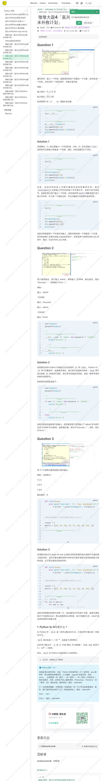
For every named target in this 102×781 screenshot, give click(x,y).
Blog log (7, 114)
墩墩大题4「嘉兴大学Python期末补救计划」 (15, 57)
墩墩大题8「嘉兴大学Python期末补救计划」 (15, 80)
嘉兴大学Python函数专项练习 (15, 25)
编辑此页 (41, 770)
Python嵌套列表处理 (12, 41)
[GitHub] (77, 3)
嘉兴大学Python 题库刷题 (13, 28)
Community (53, 3)
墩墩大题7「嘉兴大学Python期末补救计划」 (15, 75)
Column (43, 3)
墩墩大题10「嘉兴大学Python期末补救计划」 (15, 92)
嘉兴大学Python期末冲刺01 (14, 18)
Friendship (66, 3)
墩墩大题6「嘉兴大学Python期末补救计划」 (15, 69)
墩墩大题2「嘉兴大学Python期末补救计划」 (15, 45)
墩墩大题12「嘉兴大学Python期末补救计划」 (15, 104)
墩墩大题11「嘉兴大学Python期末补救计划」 (15, 98)
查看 (79, 23)
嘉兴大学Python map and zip (15, 31)
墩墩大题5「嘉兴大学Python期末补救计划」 (15, 63)
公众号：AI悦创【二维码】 (53, 660)
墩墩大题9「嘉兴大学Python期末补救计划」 (15, 86)
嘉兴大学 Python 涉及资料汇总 (15, 14)
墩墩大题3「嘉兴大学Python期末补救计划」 (15, 51)
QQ (47, 694)
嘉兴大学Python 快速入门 (13, 21)
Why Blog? (88, 23)
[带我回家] (5, 3)
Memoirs (33, 3)
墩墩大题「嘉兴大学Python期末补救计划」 (15, 36)
